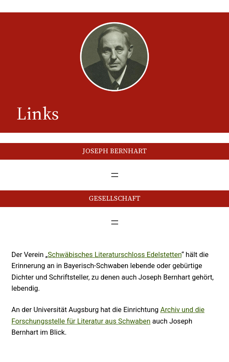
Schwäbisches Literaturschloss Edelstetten (114, 255)
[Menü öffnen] (115, 175)
